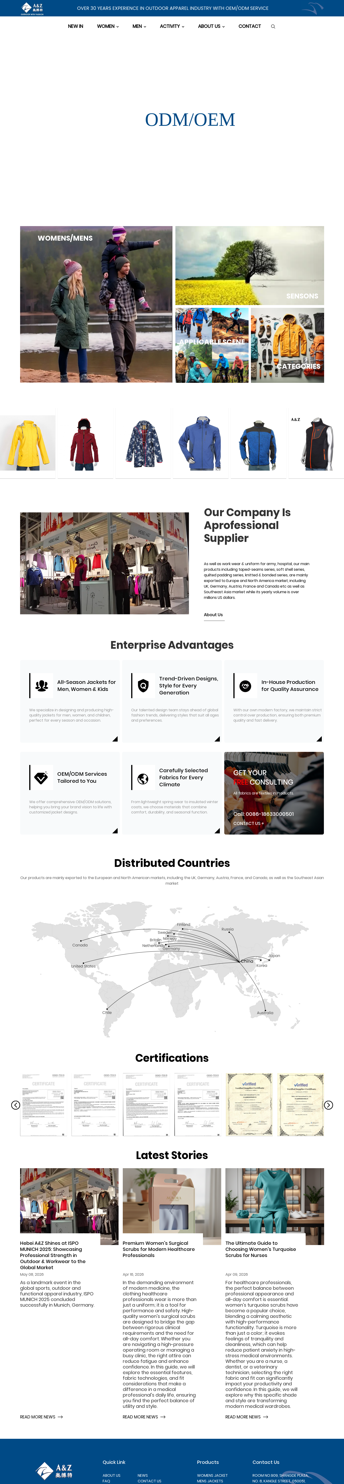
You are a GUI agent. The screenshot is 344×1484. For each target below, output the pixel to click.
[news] (172, 1155)
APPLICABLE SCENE (212, 342)
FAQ (106, 1481)
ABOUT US (209, 26)
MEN (137, 26)
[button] (15, 1105)
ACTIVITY (170, 26)
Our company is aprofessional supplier (247, 525)
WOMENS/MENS (65, 238)
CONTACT (250, 26)
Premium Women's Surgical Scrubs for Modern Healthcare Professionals (159, 1249)
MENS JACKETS (210, 1481)
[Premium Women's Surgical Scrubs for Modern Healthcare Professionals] (172, 1206)
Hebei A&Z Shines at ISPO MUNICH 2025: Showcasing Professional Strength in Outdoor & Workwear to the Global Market (53, 1255)
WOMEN (105, 26)
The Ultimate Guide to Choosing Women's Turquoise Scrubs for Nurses (260, 1249)
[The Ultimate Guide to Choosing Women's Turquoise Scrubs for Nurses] (274, 1206)
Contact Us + (248, 823)
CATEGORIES (298, 366)
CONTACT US (149, 1481)
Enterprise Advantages (172, 645)
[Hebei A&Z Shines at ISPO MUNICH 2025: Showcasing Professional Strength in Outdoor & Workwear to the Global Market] (69, 1206)
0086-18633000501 (270, 814)
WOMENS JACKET (212, 1475)
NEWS (143, 1475)
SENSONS (302, 296)
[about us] (172, 863)
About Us (213, 615)
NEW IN (75, 26)
